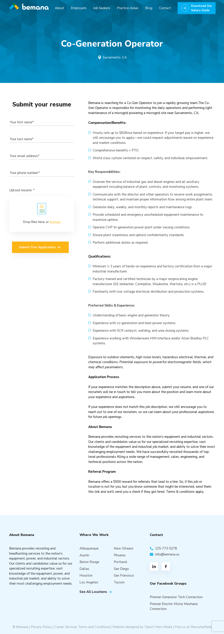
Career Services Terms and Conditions (82, 627)
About (59, 8)
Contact (165, 8)
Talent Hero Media (158, 627)
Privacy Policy (41, 627)
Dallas (84, 569)
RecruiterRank (201, 627)
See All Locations (93, 592)
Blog (148, 8)
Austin (84, 555)
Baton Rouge (89, 562)
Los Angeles (88, 582)
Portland (120, 562)
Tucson (119, 582)
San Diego (121, 569)
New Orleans (123, 548)
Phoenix (120, 555)
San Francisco (124, 575)
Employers (79, 8)
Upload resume (22, 190)
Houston (85, 575)
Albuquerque (88, 548)
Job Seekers (101, 8)
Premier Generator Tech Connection (176, 597)
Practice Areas (127, 8)
